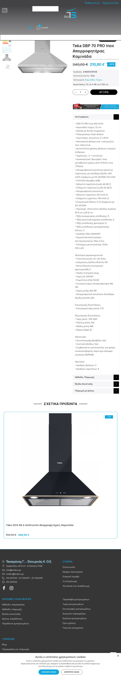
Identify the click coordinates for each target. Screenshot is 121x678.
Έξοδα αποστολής (11, 614)
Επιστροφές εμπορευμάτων (77, 609)
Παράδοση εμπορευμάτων (15, 624)
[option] (6, 58)
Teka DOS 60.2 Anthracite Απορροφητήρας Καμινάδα (40, 525)
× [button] (118, 656)
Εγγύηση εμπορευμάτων (75, 618)
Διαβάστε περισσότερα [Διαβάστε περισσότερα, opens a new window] (74, 666)
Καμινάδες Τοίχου (93, 80)
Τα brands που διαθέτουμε (76, 586)
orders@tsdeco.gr (15, 574)
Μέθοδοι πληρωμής (12, 609)
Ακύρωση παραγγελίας (74, 614)
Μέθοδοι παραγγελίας (13, 605)
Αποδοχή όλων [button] (49, 672)
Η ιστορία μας (70, 581)
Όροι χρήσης (69, 623)
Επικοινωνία (69, 567)
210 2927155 (11, 578)
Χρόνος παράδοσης (12, 619)
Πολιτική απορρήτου (73, 628)
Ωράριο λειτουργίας (73, 572)
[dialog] (60, 665)
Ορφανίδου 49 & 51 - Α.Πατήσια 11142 (24, 566)
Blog (4, 645)
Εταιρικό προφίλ (71, 577)
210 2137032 (11, 582)
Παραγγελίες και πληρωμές (15, 649)
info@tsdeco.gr (13, 570)
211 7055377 (24, 578)
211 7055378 (37, 578)
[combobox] (45, 9)
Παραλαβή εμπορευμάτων (76, 600)
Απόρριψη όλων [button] (71, 672)
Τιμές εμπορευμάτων (73, 604)
